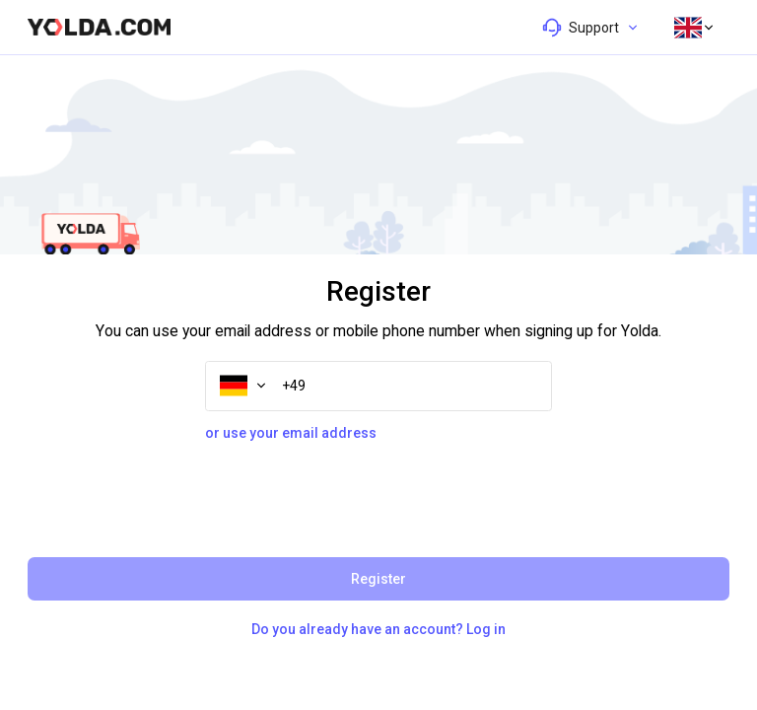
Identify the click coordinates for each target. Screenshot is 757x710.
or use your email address (291, 433)
